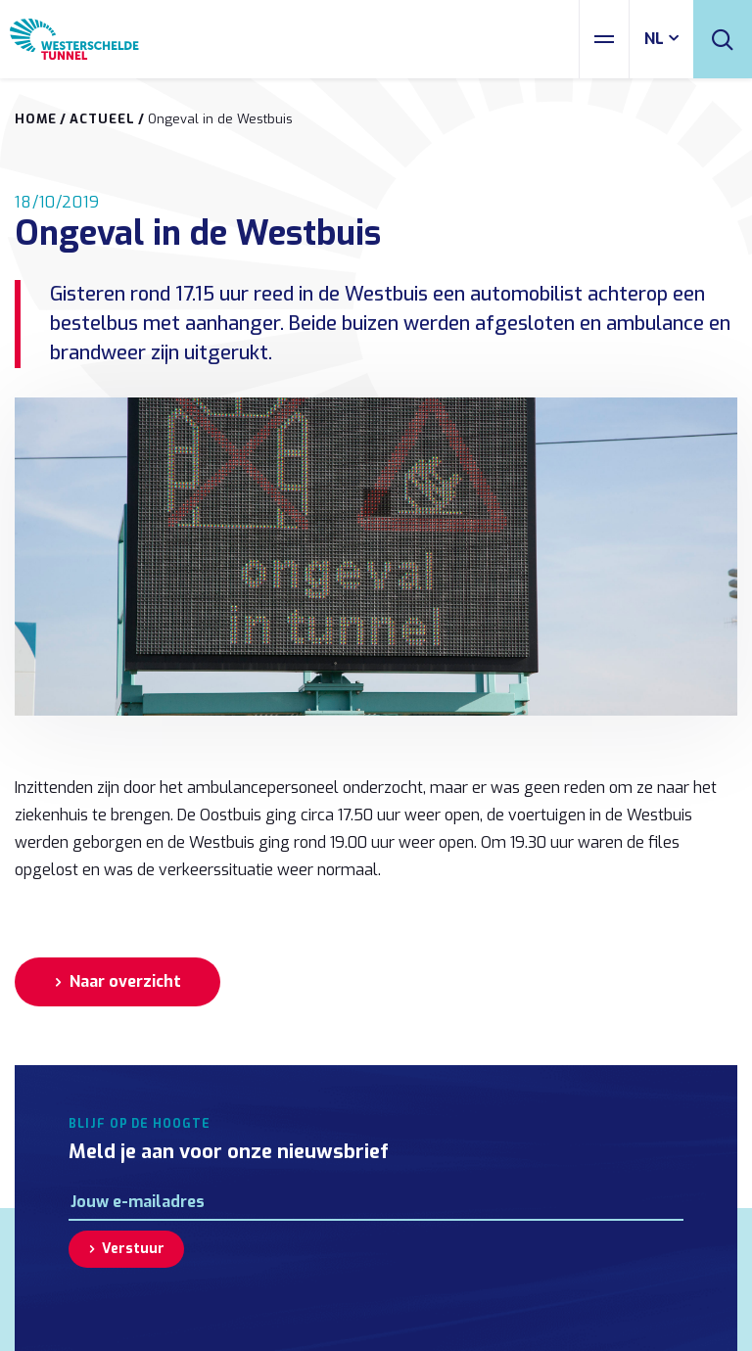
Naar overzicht (125, 981)
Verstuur (133, 1248)
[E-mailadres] (375, 1202)
